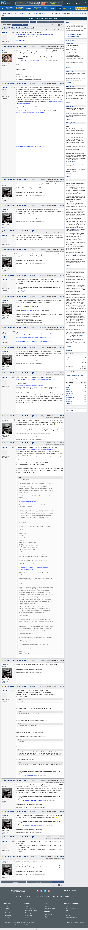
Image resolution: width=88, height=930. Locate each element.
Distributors (8, 913)
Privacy (76, 922)
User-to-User (22, 13)
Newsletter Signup (50, 908)
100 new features (76, 229)
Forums (15, 13)
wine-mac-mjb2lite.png (27, 775)
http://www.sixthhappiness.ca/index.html (28, 501)
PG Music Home (6, 13)
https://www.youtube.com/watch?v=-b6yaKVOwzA (30, 146)
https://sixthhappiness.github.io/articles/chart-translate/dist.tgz (34, 341)
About (6, 906)
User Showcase (29, 908)
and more (74, 161)
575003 (62, 28)
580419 (62, 83)
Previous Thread (15, 22)
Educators (8, 915)
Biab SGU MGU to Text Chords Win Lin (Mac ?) (19, 28)
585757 (62, 780)
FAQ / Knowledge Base (72, 908)
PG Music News (70, 40)
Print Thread (16, 24)
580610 (62, 179)
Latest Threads (39, 18)
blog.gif (22, 291)
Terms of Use (69, 922)
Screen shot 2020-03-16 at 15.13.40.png (31, 825)
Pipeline (43, 46)
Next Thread (50, 22)
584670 (62, 249)
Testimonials (28, 915)
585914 (62, 856)
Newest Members (71, 372)
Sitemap (7, 917)
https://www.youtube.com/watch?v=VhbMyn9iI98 (30, 112)
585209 (62, 443)
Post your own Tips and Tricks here (37, 13)
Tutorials (68, 915)
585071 (62, 373)
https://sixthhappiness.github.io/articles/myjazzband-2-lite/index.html (35, 379)
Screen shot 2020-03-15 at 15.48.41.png (31, 800)
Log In (83, 13)
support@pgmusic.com (28, 924)
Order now (68, 173)
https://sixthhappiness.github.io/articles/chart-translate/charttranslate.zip (36, 334)
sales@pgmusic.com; (18, 924)
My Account (48, 914)
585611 (62, 686)
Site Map (82, 922)
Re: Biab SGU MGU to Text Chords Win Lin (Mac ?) (20, 46)
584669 (62, 231)
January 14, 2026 (70, 180)
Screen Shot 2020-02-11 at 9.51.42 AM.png (32, 60)
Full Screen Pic (20, 40)
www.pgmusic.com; (8, 924)
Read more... (69, 67)
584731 (62, 296)
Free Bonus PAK (75, 255)
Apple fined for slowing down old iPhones (28, 107)
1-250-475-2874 (56, 2)
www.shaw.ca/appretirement (31, 310)
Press (6, 910)
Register (75, 13)
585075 (62, 415)
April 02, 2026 (69, 43)
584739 (62, 327)
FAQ (55, 18)
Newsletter (71, 891)
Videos (68, 913)
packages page (72, 342)
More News (69, 350)
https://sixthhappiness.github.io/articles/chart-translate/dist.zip (33, 337)
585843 (62, 811)
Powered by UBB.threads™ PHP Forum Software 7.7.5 (44, 929)
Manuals (68, 910)
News (47, 906)
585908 (62, 837)
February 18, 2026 (71, 123)
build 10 (77, 78)
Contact (7, 908)
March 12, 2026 (70, 86)
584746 (62, 347)
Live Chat (48, 3)
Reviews (27, 917)
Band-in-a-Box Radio (31, 910)
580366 (62, 46)
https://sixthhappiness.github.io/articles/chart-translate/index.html (34, 34)
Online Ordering (58, 3)
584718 (62, 275)
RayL (44, 83)
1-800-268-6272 (48, 2)
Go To (24, 24)
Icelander (43, 231)
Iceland (3, 201)
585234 (62, 660)
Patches (68, 906)
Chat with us (60, 896)
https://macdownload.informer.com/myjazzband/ (30, 385)
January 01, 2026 (70, 269)
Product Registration (71, 917)
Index (33, 22)
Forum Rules (48, 18)
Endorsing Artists (30, 913)
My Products (49, 917)
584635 (62, 205)
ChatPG (68, 22)
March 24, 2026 (70, 71)
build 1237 (68, 115)
